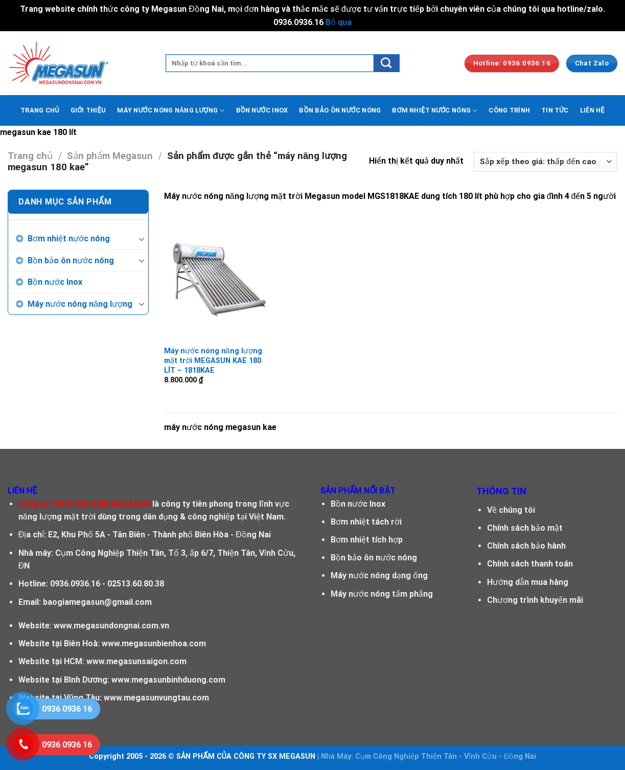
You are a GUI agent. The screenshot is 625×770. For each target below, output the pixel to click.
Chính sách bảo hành (526, 546)
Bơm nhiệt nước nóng (69, 238)
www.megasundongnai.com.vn (111, 625)
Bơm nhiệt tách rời (366, 522)
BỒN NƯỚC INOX (262, 110)
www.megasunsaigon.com (136, 661)
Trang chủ (30, 155)
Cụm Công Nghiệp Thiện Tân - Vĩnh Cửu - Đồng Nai (445, 756)
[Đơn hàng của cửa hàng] (545, 162)
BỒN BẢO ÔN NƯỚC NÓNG (340, 110)
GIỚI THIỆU (88, 110)
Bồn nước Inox (55, 282)
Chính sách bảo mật (525, 528)
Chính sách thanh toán (530, 564)
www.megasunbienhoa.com (154, 643)
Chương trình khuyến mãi (535, 600)
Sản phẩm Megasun (110, 155)
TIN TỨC (555, 110)
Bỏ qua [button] (339, 22)
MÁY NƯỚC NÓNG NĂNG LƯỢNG (170, 111)
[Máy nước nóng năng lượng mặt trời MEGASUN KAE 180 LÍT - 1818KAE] (217, 276)
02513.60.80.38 (135, 583)
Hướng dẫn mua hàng (527, 582)
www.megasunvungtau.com (156, 698)
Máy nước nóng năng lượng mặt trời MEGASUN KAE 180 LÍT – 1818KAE (213, 360)
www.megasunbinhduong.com (168, 680)
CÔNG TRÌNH (509, 110)
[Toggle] (141, 239)
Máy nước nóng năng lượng (80, 304)
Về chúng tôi (511, 510)
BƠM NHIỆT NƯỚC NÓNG (434, 111)
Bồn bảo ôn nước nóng (71, 260)
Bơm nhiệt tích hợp (367, 540)
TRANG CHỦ (39, 110)
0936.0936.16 (75, 583)
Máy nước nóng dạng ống (379, 575)
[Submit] (386, 63)
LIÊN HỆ (592, 110)
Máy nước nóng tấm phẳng (382, 594)
